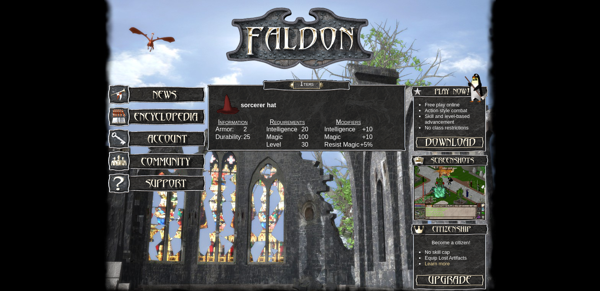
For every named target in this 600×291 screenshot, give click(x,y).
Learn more (437, 263)
